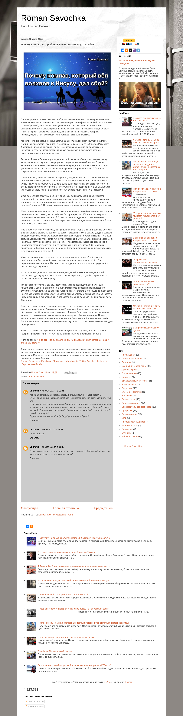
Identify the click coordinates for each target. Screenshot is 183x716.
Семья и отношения (132, 358)
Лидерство (127, 388)
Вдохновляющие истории (134, 381)
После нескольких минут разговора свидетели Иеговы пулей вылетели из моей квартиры (83, 623)
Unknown (35, 391)
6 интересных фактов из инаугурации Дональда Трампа (66, 552)
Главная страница (66, 508)
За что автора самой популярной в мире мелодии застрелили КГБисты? (74, 665)
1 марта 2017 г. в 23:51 (51, 429)
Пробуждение (129, 355)
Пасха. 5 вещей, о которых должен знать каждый (63, 594)
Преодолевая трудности (134, 422)
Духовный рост (129, 370)
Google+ (91, 361)
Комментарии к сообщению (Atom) (55, 515)
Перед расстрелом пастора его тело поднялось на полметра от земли (73, 609)
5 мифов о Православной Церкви (55, 651)
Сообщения (33, 701)
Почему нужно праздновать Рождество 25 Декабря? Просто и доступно (74, 538)
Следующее (29, 508)
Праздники (127, 410)
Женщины (127, 395)
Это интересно (36, 376)
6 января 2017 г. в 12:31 (52, 391)
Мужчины (126, 433)
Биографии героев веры (134, 366)
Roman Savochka (53, 18)
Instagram (102, 361)
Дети (124, 418)
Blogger (128, 682)
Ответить (34, 420)
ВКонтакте (58, 361)
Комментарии (34, 706)
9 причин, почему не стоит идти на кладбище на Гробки (66, 637)
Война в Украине (130, 436)
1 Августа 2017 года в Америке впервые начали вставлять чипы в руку (74, 566)
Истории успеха (130, 425)
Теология (126, 362)
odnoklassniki (71, 361)
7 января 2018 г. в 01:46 (52, 447)
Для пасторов (129, 399)
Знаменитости (129, 384)
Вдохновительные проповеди (137, 407)
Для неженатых (129, 414)
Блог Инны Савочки (132, 392)
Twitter (82, 361)
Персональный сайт (32, 364)
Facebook (46, 361)
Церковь (126, 377)
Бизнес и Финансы (131, 403)
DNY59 (107, 682)
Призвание (127, 429)
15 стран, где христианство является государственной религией (147, 216)
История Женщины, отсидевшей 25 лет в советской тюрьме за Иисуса (73, 580)
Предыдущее (103, 508)
